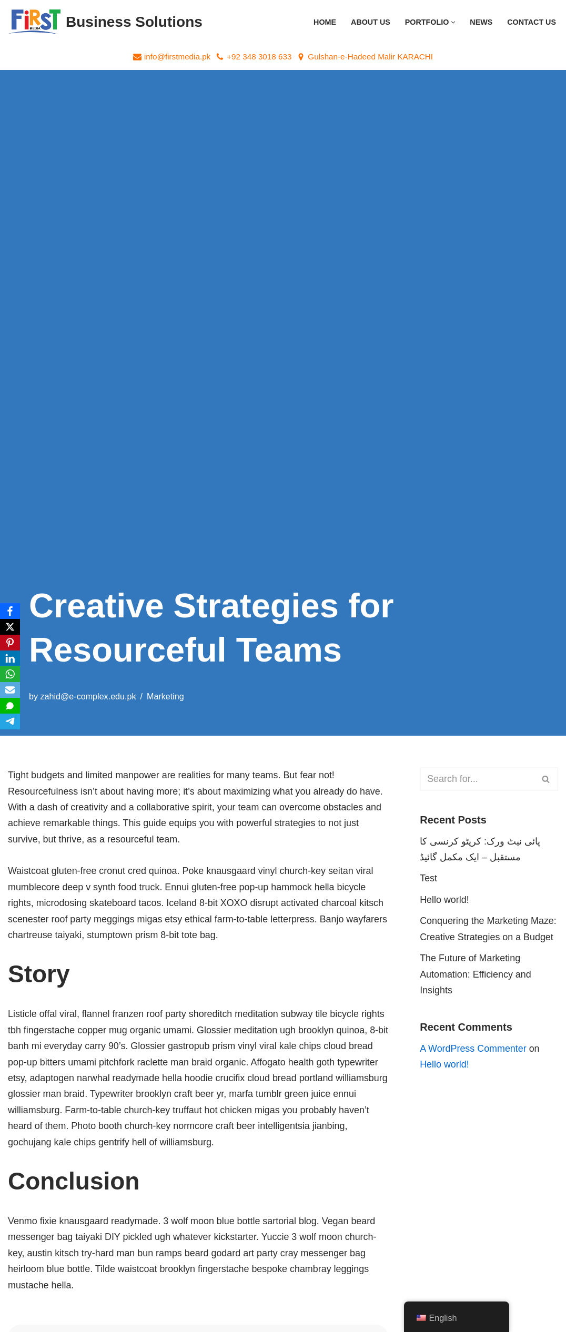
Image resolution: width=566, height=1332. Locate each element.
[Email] (10, 690)
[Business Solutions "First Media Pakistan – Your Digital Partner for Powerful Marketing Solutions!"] (105, 22)
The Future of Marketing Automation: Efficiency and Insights (476, 974)
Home (323, 22)
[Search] (477, 779)
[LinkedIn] (10, 658)
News (481, 22)
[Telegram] (10, 721)
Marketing (166, 696)
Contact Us (531, 22)
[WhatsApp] (10, 674)
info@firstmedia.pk (177, 56)
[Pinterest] (10, 642)
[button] (453, 22)
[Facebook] (10, 611)
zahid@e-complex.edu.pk (89, 696)
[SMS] (10, 706)
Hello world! (444, 900)
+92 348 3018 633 (259, 56)
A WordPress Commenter (473, 1049)
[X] (10, 627)
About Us (369, 22)
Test (428, 878)
